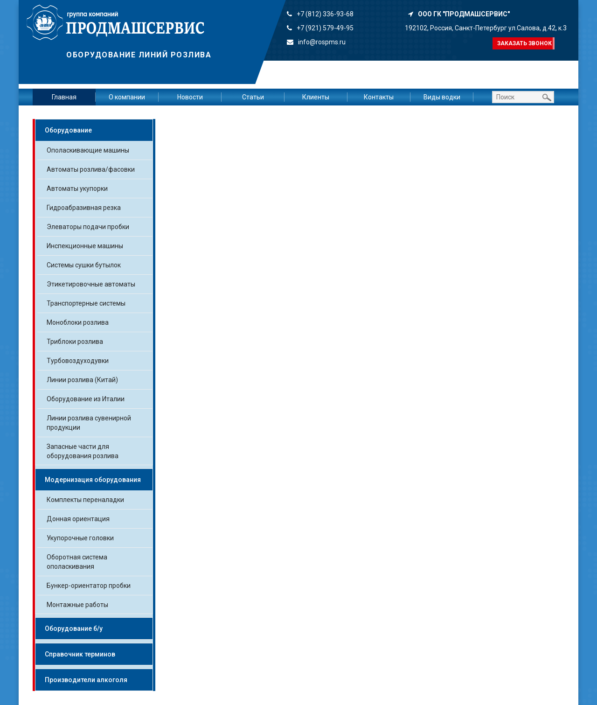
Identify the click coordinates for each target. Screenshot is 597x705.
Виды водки (441, 97)
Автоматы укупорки (77, 188)
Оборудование (68, 130)
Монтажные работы (77, 604)
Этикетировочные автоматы (91, 284)
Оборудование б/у (74, 628)
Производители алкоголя (86, 680)
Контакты (379, 97)
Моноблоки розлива (78, 322)
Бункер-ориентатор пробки (89, 585)
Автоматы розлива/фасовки (91, 169)
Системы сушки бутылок (84, 265)
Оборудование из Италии (86, 399)
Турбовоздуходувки (78, 360)
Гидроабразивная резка (84, 207)
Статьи (253, 97)
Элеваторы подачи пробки (88, 226)
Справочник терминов (80, 654)
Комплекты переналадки (85, 499)
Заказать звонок (524, 43)
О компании (127, 97)
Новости (190, 97)
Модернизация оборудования (93, 479)
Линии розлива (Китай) (82, 380)
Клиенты (315, 97)
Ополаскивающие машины (88, 150)
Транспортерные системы (86, 303)
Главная (64, 97)
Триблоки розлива (75, 341)
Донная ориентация (78, 519)
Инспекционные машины (85, 246)
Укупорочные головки (80, 538)
